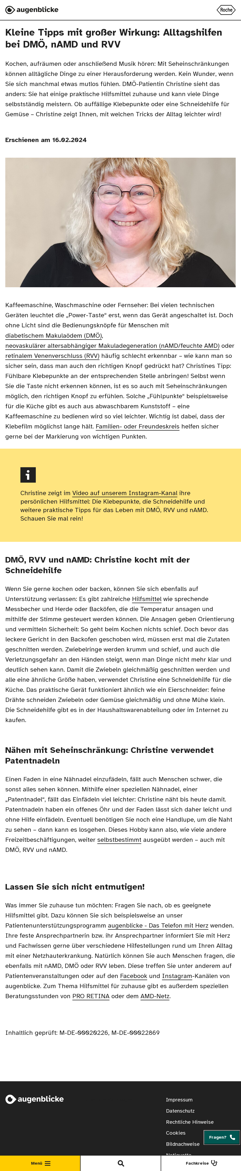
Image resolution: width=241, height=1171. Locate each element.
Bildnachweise (183, 1144)
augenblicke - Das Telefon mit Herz (158, 926)
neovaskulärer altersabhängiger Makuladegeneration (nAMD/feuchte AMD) (112, 346)
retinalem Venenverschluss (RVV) (52, 356)
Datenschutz (180, 1111)
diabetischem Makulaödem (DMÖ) (53, 336)
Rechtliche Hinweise (190, 1122)
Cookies (176, 1133)
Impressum (179, 1100)
